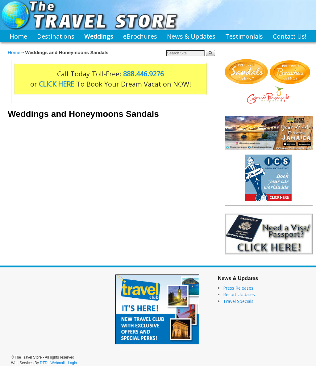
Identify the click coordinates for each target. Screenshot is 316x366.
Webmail (57, 363)
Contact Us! (289, 36)
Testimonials (244, 36)
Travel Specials (238, 301)
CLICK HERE (56, 83)
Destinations (55, 36)
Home (18, 36)
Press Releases (238, 288)
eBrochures (140, 36)
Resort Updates (239, 294)
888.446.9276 (143, 73)
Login (72, 363)
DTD (43, 363)
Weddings (98, 36)
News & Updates (191, 36)
